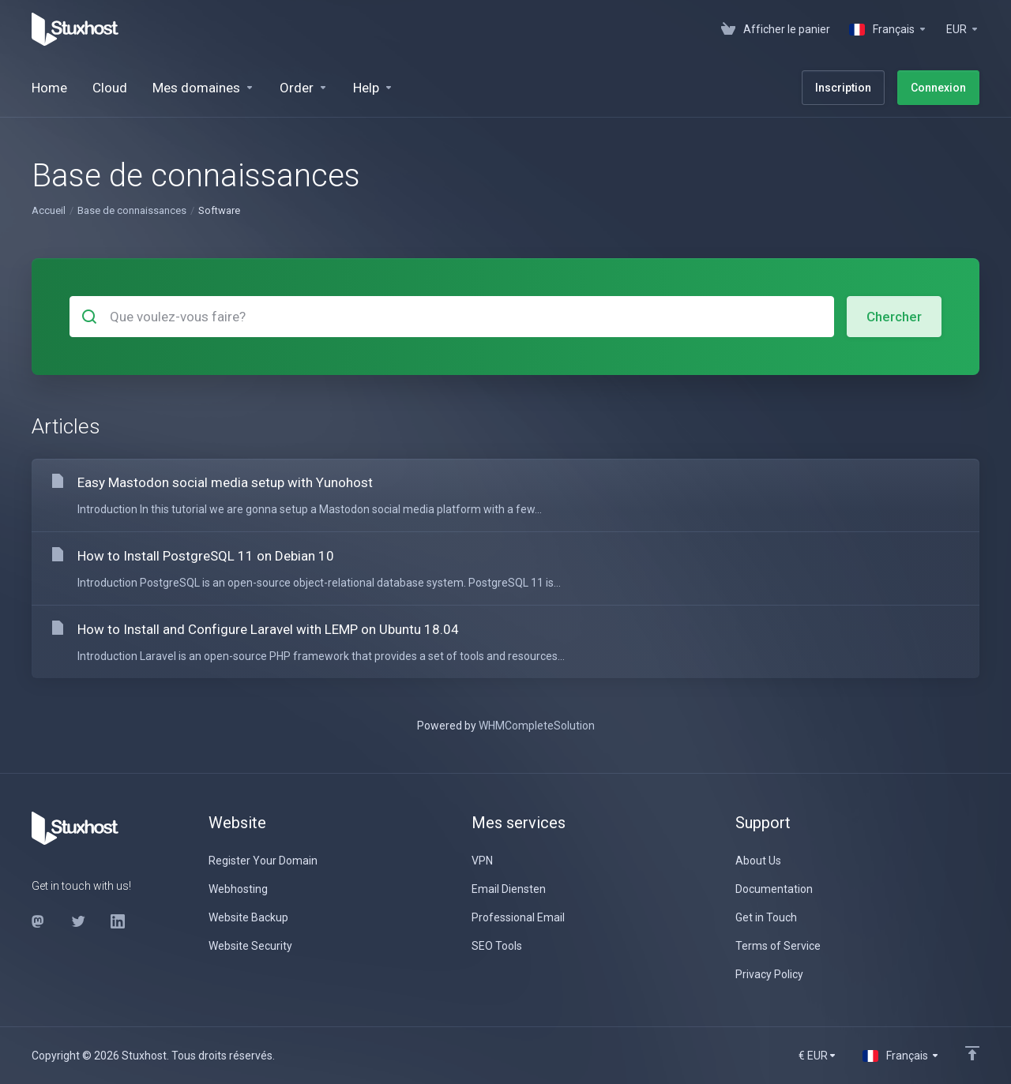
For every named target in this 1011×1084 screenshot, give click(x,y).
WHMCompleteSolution (537, 725)
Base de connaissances (131, 210)
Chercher (894, 316)
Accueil (49, 210)
